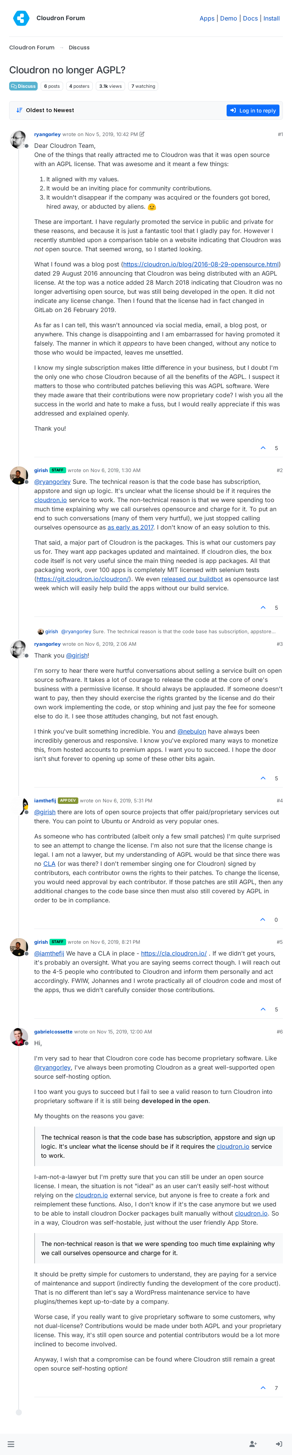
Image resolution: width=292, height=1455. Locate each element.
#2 (280, 470)
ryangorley (47, 134)
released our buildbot (192, 579)
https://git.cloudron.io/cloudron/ (82, 579)
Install (271, 18)
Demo (228, 18)
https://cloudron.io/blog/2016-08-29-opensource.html (201, 264)
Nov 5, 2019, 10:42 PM (111, 134)
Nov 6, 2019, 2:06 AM (110, 644)
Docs (250, 18)
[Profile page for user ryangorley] (19, 139)
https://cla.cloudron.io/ (174, 953)
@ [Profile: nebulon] (192, 731)
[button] (11, 1444)
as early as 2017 (130, 527)
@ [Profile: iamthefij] (49, 953)
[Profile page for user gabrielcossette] (19, 1037)
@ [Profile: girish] (76, 655)
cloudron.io (50, 500)
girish (41, 470)
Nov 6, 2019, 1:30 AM (115, 470)
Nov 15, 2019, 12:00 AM (124, 1032)
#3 (280, 644)
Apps (207, 18)
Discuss (23, 86)
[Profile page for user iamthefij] (19, 806)
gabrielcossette (53, 1032)
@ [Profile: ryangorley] (52, 481)
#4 (280, 800)
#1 (280, 134)
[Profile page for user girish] (19, 475)
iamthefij (45, 800)
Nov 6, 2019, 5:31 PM (127, 800)
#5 (280, 942)
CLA (49, 863)
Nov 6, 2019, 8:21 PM (115, 942)
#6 (280, 1032)
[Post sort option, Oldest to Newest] (45, 110)
